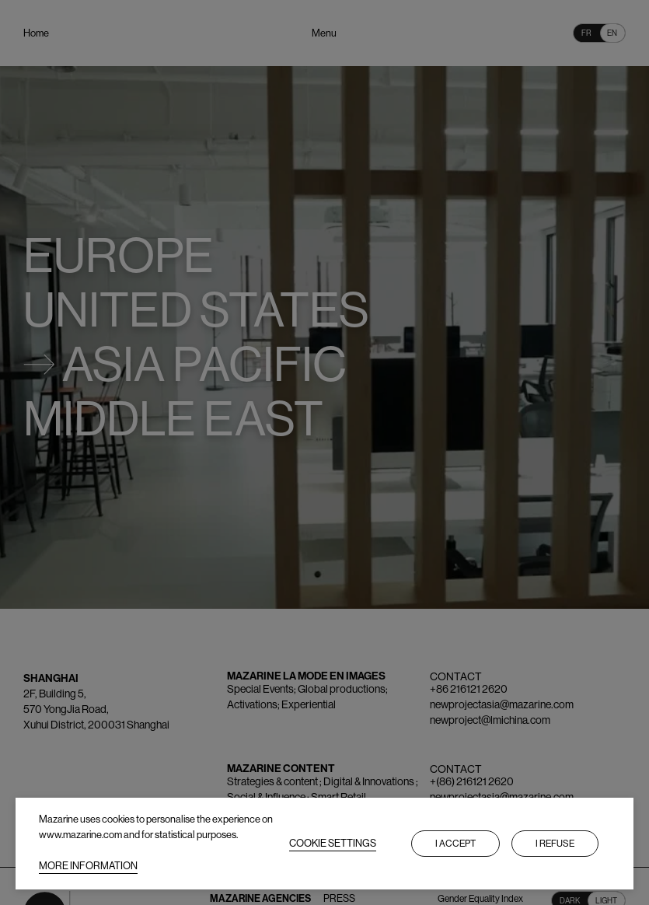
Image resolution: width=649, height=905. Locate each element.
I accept (455, 843)
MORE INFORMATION (88, 866)
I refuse (555, 843)
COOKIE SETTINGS (332, 843)
